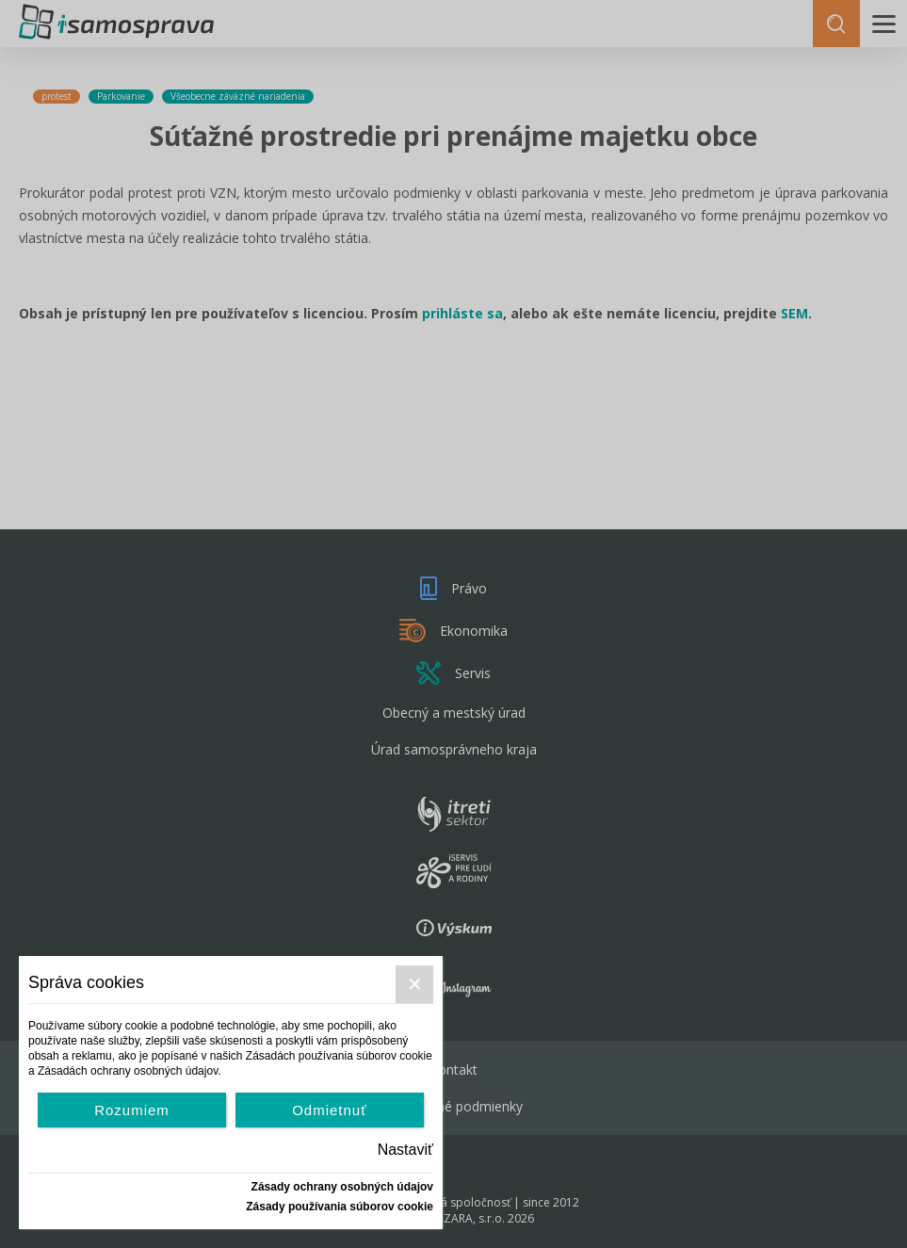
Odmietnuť (329, 1110)
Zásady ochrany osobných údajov (342, 1186)
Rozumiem (132, 1110)
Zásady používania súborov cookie (339, 1206)
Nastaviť (405, 1150)
